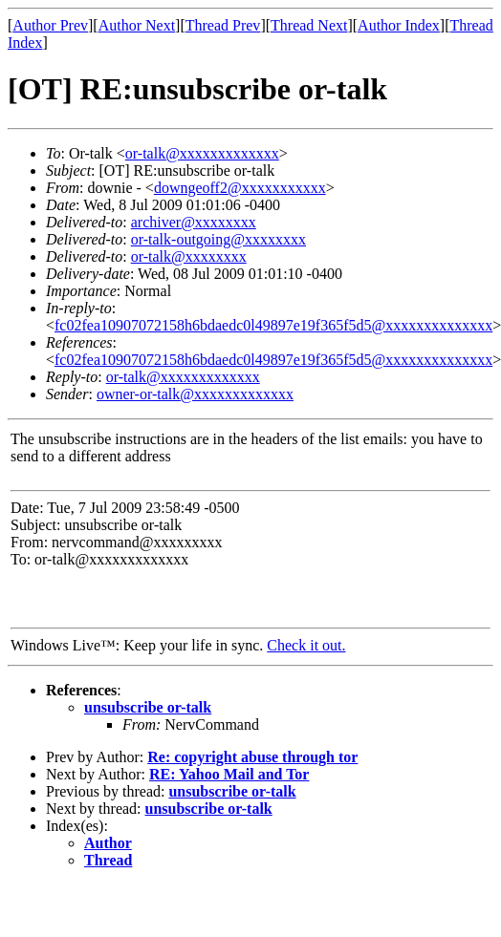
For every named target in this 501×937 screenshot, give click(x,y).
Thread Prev (223, 25)
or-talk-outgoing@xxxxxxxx (218, 239)
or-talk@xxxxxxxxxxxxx (202, 153)
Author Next (136, 25)
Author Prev (50, 25)
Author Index (399, 25)
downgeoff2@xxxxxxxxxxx (240, 188)
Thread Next (309, 25)
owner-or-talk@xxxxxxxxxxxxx (195, 394)
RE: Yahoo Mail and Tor (229, 774)
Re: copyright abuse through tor (252, 757)
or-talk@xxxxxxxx (189, 256)
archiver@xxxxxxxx (193, 222)
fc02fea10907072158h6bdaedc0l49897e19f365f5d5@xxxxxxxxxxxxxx (273, 325)
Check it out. (306, 645)
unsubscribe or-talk (147, 707)
